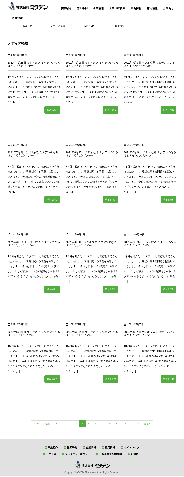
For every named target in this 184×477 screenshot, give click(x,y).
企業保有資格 (117, 8)
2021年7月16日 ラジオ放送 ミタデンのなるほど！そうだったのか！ (92, 65)
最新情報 (136, 8)
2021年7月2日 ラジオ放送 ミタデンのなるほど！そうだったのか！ (33, 154)
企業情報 (98, 8)
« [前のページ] (56, 424)
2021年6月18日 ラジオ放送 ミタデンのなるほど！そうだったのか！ (150, 154)
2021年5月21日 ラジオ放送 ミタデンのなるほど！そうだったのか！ (34, 334)
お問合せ (168, 8)
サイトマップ (131, 448)
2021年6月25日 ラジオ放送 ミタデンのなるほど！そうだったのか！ (92, 154)
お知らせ (27, 26)
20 (117, 424)
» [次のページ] (138, 424)
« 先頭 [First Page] (47, 424)
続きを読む (52, 110)
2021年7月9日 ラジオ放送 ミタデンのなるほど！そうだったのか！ (149, 65)
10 (109, 424)
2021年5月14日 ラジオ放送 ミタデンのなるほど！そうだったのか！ (92, 334)
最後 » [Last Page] (147, 424)
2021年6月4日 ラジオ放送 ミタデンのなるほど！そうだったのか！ (91, 244)
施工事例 (82, 8)
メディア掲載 (57, 26)
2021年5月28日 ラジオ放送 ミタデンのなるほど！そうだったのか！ (150, 244)
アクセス (51, 454)
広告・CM (89, 26)
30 (124, 424)
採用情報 (152, 8)
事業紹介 (66, 8)
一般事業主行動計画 (110, 454)
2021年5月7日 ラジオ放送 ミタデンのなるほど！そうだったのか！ (149, 334)
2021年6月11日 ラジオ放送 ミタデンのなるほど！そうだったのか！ (34, 244)
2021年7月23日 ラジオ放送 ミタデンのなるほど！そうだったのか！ (34, 65)
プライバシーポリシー (77, 454)
